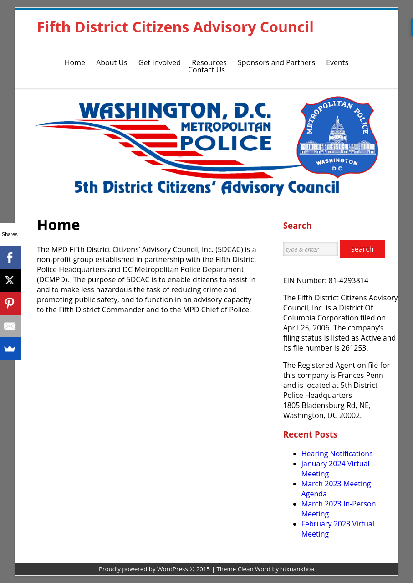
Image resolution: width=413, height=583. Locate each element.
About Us (111, 62)
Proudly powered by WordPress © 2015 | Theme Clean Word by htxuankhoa (206, 569)
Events (337, 62)
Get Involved (159, 62)
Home (75, 62)
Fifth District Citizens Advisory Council (175, 26)
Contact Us (206, 70)
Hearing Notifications (337, 454)
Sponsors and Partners (276, 62)
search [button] (362, 249)
